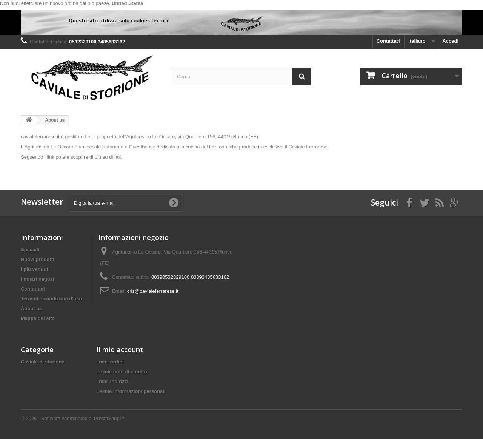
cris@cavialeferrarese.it (152, 291)
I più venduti (35, 269)
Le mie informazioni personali (130, 391)
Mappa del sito (38, 318)
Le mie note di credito (121, 371)
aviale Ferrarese (310, 147)
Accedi (450, 41)
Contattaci (389, 41)
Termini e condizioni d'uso (51, 298)
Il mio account (119, 349)
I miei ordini (110, 362)
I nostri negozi (37, 279)
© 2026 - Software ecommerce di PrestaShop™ (73, 418)
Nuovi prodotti (37, 259)
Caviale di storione (43, 362)
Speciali (30, 249)
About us (31, 308)
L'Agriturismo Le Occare (47, 147)
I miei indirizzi (112, 381)
